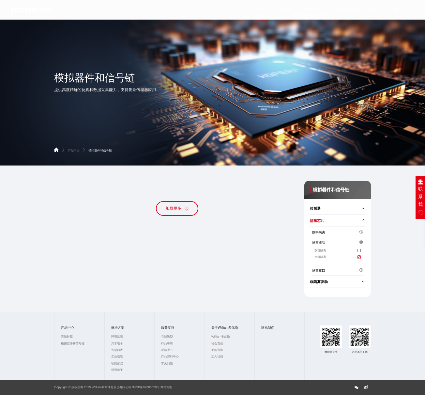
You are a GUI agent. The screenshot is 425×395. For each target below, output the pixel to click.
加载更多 (177, 208)
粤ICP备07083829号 (146, 387)
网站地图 (166, 387)
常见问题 (167, 363)
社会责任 (217, 343)
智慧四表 (117, 350)
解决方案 (287, 11)
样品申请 (167, 343)
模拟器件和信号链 (100, 150)
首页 (239, 11)
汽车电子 (117, 343)
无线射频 (67, 336)
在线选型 (167, 336)
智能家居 (117, 363)
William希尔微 (220, 336)
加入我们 (217, 356)
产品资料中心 (170, 356)
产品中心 (261, 11)
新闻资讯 (217, 350)
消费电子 (117, 369)
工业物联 (117, 356)
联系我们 (378, 11)
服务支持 (312, 11)
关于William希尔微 (345, 11)
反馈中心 (167, 350)
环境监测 (117, 336)
